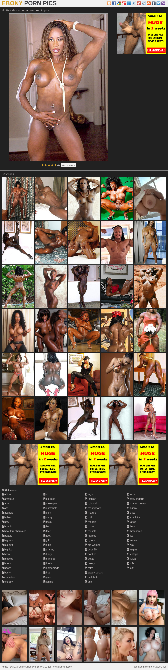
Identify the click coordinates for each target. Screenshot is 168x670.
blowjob (7, 558)
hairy (47, 554)
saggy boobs (94, 572)
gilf (46, 540)
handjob (49, 558)
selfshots (91, 577)
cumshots (50, 508)
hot (46, 572)
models (90, 522)
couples (49, 498)
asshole (7, 512)
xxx (130, 568)
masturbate (93, 508)
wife (130, 563)
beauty (7, 535)
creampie (50, 503)
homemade (51, 568)
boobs (6, 563)
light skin (91, 503)
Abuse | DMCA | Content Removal (19, 666)
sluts (131, 512)
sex (88, 581)
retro (89, 568)
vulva (131, 558)
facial (47, 522)
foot (47, 535)
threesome (134, 531)
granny (48, 549)
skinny (132, 508)
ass (5, 508)
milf (88, 517)
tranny (132, 540)
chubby (7, 581)
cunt (47, 512)
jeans (47, 577)
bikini (6, 554)
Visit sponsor (68, 165)
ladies (48, 581)
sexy (131, 494)
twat (131, 545)
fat (46, 526)
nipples (90, 535)
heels (47, 563)
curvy (47, 517)
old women (93, 545)
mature (90, 512)
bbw (5, 522)
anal (5, 503)
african (7, 494)
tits (130, 535)
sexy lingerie (135, 498)
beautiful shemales (14, 531)
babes (6, 517)
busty (6, 572)
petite (89, 558)
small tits (133, 517)
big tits (7, 549)
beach (6, 526)
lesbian (90, 498)
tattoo (131, 522)
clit (46, 494)
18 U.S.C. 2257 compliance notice (54, 666)
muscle (90, 531)
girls (47, 545)
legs (89, 494)
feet (47, 531)
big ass (7, 540)
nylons (90, 540)
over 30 (91, 549)
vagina (132, 549)
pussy (90, 563)
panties (90, 554)
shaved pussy (136, 503)
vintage (132, 554)
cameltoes (9, 577)
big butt (7, 545)
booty (6, 568)
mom (89, 526)
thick (131, 526)
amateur (8, 498)
